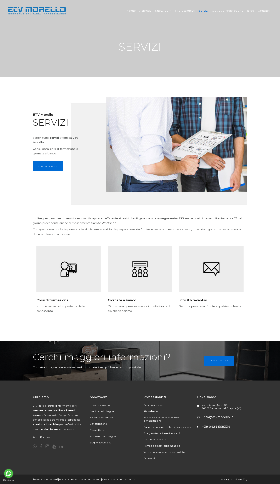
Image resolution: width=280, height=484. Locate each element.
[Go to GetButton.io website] (8, 480)
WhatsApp (109, 223)
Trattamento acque (155, 439)
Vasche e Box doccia (102, 417)
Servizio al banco (153, 405)
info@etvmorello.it (218, 417)
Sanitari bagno (98, 423)
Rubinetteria (97, 430)
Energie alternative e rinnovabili (162, 433)
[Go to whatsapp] (8, 473)
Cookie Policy (239, 479)
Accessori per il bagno (103, 436)
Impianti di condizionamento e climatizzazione (161, 419)
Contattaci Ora (48, 166)
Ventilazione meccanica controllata (164, 452)
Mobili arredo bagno (102, 411)
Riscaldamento (152, 411)
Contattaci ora (219, 360)
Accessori (149, 458)
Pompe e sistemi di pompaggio (162, 445)
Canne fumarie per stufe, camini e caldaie (168, 427)
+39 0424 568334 (216, 426)
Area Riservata (42, 437)
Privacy (225, 479)
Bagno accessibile (100, 442)
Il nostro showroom (101, 405)
